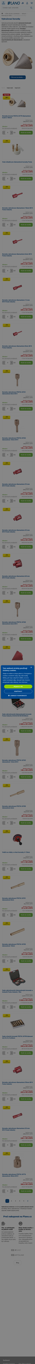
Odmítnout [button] (18, 691)
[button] (17, 695)
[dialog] (17, 682)
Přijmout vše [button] (18, 686)
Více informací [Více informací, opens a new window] (23, 682)
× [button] (31, 667)
